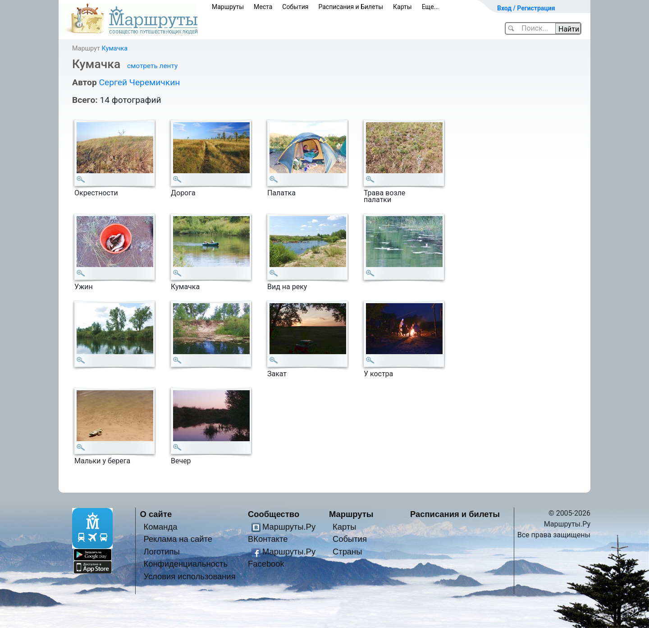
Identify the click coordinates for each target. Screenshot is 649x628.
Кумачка (114, 48)
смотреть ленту (152, 66)
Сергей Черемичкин (139, 82)
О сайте (156, 514)
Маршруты (228, 6)
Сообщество (273, 514)
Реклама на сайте (177, 539)
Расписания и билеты (455, 514)
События (295, 6)
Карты (402, 6)
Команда (160, 526)
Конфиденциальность (185, 563)
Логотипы (161, 551)
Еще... (430, 6)
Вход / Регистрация (526, 8)
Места (263, 6)
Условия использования (189, 576)
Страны (347, 551)
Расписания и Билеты (350, 6)
